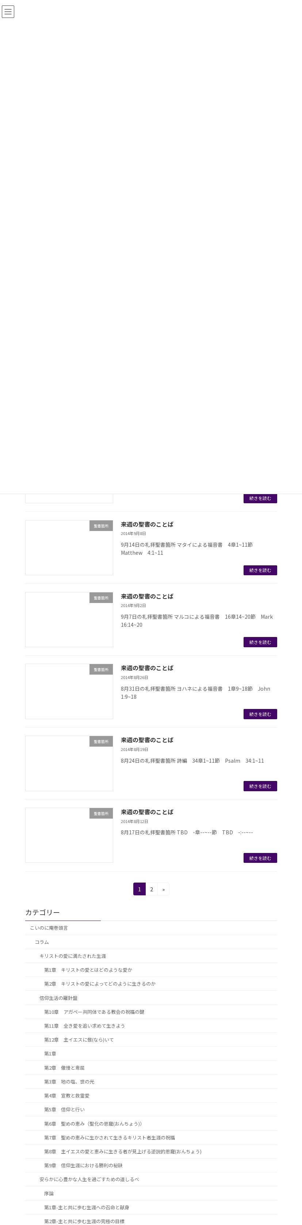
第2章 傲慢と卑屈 (64, 1067)
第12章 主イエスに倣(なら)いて (79, 1039)
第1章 (50, 1053)
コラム (42, 941)
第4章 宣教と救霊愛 (66, 1095)
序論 (49, 1193)
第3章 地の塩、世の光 (69, 1081)
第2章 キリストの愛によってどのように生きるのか (100, 984)
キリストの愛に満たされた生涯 (72, 955)
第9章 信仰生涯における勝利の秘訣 (83, 1165)
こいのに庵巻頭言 (49, 928)
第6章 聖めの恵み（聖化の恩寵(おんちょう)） (94, 1123)
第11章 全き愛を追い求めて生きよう (84, 1025)
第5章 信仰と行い (64, 1109)
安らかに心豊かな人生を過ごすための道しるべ (89, 1179)
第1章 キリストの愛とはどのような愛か (88, 969)
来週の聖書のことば (147, 524)
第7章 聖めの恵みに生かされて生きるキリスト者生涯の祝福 (109, 1137)
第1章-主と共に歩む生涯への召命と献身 (86, 1207)
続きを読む (260, 498)
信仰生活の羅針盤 (58, 997)
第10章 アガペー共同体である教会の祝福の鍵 (94, 1011)
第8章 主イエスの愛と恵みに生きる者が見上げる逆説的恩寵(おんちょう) (123, 1151)
